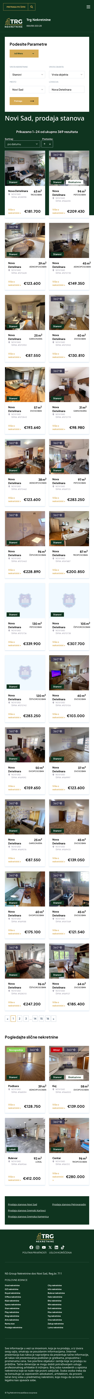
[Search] (31, 7)
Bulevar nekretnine (56, 1293)
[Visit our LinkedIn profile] (56, 1247)
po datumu (14, 144)
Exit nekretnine (54, 1308)
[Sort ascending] (44, 144)
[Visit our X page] (50, 1247)
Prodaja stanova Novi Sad (22, 1204)
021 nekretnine (11, 1289)
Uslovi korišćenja (60, 1252)
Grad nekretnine (12, 1285)
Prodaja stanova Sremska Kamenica (28, 1216)
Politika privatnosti (34, 1252)
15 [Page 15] (41, 1018)
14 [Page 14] (35, 1018)
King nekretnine (12, 1316)
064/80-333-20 (34, 25)
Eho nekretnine (54, 1301)
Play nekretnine (12, 1312)
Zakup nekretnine (56, 1323)
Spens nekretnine (13, 1304)
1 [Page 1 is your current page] (13, 1018)
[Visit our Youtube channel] (44, 1247)
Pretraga (24, 101)
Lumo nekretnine (55, 1327)
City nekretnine (55, 1285)
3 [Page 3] (26, 1018)
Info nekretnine (55, 1289)
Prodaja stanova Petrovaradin (69, 1204)
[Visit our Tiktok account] (63, 1247)
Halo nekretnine (55, 1297)
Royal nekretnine (12, 1293)
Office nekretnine (13, 1297)
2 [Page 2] (19, 1018)
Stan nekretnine (12, 1308)
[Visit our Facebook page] (31, 1247)
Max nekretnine (55, 1312)
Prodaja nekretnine (13, 1327)
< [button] (7, 1019)
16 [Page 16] (48, 1018)
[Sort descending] (50, 144)
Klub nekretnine (12, 1301)
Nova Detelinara (61, 89)
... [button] (30, 1018)
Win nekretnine (54, 1304)
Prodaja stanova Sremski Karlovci (27, 1210)
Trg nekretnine (54, 1316)
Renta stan (10, 1323)
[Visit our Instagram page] (38, 1247)
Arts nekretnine (12, 1320)
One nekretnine (55, 1320)
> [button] (53, 1019)
